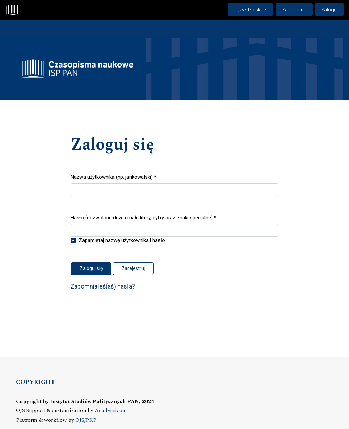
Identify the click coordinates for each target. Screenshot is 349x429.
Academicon (110, 410)
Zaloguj (329, 9)
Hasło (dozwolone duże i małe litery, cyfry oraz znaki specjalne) (143, 217)
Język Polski (253, 9)
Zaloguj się (91, 268)
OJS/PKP (85, 420)
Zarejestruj (294, 9)
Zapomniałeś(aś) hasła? (103, 286)
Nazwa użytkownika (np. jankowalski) (113, 176)
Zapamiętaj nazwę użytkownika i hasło (122, 240)
